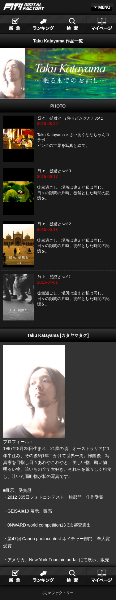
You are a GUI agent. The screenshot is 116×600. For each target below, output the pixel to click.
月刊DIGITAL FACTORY (24, 6)
